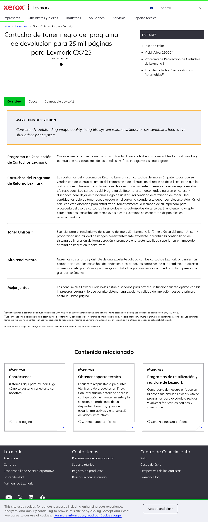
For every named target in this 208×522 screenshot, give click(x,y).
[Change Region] (151, 8)
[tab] (14, 101)
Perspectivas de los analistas (160, 471)
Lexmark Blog (150, 477)
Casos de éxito (150, 465)
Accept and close (160, 509)
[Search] (200, 8)
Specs (33, 101)
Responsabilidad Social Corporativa (29, 471)
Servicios (119, 18)
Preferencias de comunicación (93, 458)
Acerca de (11, 458)
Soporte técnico (145, 18)
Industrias (73, 18)
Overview (14, 101)
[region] (104, 510)
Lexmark (12, 452)
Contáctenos (85, 452)
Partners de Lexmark (18, 483)
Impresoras (12, 18)
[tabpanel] (104, 206)
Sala (143, 458)
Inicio (26, 7)
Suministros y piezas (43, 18)
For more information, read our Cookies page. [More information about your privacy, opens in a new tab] (88, 515)
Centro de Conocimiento (165, 452)
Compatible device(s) (59, 101)
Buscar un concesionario (89, 477)
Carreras (10, 465)
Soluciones (97, 18)
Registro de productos (87, 471)
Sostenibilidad (14, 477)
